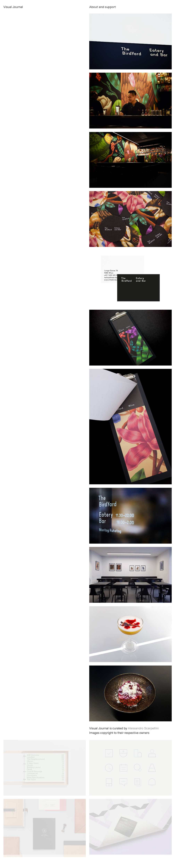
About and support (102, 7)
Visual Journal (13, 7)
